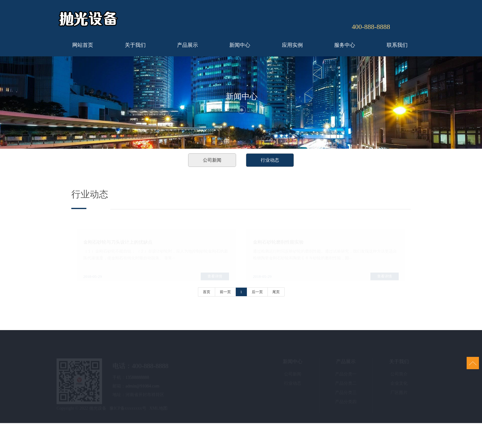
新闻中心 (239, 45)
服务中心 (344, 45)
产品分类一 (346, 375)
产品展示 (187, 45)
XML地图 (158, 409)
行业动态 (270, 160)
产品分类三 (346, 393)
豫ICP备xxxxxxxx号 (127, 409)
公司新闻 (212, 160)
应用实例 (292, 45)
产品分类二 (346, 384)
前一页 (225, 292)
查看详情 (214, 277)
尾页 (276, 292)
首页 (206, 292)
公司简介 (399, 375)
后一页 (257, 292)
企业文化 (399, 384)
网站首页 (82, 45)
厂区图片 (399, 393)
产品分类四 (346, 403)
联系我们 (397, 45)
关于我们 (135, 45)
